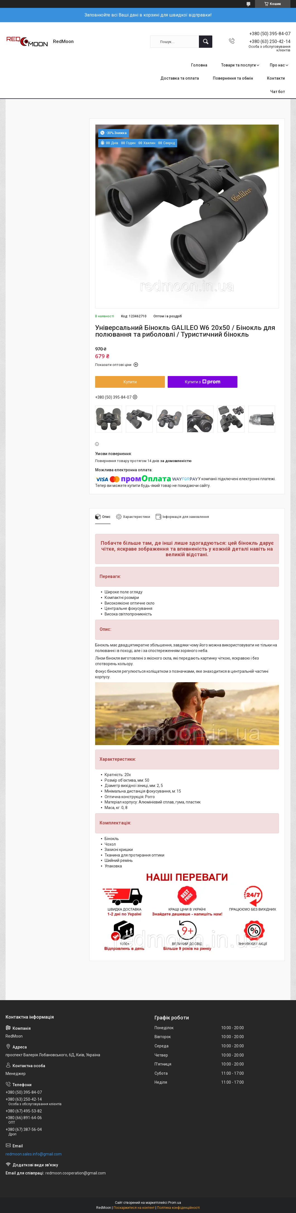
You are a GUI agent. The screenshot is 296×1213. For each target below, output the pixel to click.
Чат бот (277, 91)
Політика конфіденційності (178, 1208)
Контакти (276, 78)
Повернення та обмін (233, 78)
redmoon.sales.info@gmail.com (34, 1154)
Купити (130, 382)
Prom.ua (174, 1203)
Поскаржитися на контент (134, 1208)
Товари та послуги (238, 65)
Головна (199, 65)
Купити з (202, 381)
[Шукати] (205, 41)
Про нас (277, 65)
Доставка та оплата (179, 78)
